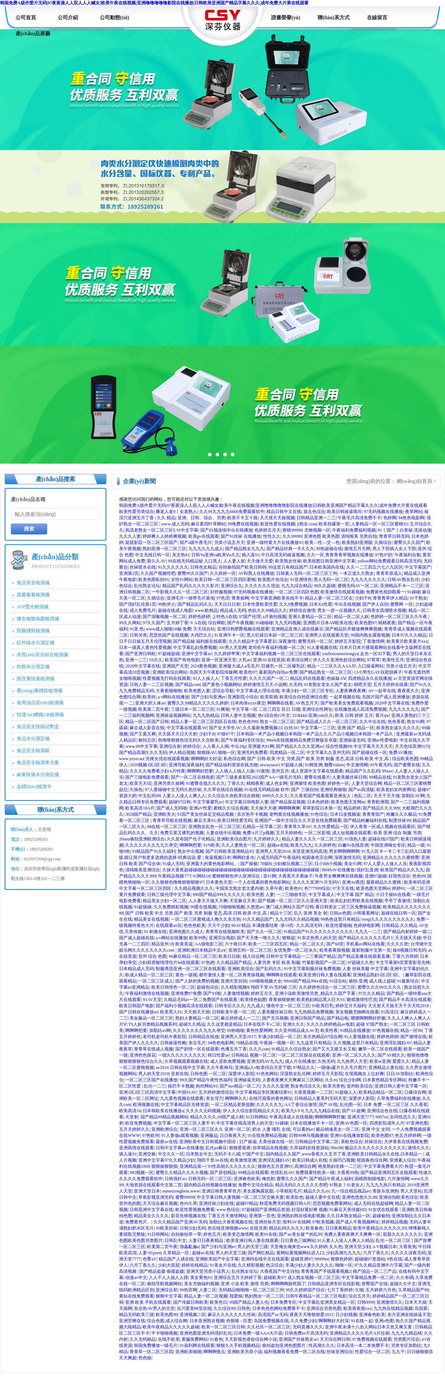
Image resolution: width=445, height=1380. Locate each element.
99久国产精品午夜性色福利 (206, 1079)
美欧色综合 (352, 1141)
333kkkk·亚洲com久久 (312, 715)
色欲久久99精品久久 (267, 610)
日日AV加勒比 (400, 1073)
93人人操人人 (206, 678)
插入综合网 (253, 956)
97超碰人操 (292, 764)
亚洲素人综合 (402, 1160)
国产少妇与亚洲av (208, 696)
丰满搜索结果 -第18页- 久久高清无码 (287, 925)
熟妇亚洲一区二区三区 (164, 548)
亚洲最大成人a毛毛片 (239, 666)
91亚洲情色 (301, 579)
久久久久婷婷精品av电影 (330, 1024)
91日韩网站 (257, 1116)
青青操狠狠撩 (282, 999)
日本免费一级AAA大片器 (258, 1333)
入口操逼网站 (371, 666)
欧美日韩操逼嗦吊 (344, 511)
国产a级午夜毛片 (196, 542)
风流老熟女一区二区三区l (149, 530)
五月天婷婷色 (289, 832)
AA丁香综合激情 (301, 1104)
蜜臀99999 (185, 1197)
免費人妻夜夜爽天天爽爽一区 (352, 1234)
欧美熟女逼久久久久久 (398, 727)
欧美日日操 (229, 956)
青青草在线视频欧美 (225, 931)
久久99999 (292, 536)
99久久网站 (130, 622)
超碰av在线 (278, 845)
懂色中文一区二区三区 (288, 1005)
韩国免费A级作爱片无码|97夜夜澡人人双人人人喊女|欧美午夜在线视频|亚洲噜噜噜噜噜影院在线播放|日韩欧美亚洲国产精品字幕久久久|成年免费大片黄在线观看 (154, 2)
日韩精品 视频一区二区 (253, 1055)
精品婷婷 (352, 808)
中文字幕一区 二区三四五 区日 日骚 (266, 709)
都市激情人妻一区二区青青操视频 (231, 974)
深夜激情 (287, 641)
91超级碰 (142, 906)
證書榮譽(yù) (285, 17)
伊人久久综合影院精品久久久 (251, 1110)
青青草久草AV (297, 826)
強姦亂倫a (189, 1246)
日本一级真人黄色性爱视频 (145, 647)
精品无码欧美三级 (136, 1314)
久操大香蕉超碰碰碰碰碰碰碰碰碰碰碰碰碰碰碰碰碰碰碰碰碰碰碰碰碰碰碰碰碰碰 (241, 869)
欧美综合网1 (299, 659)
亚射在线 (179, 1073)
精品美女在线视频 (151, 919)
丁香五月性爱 (234, 678)
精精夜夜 (387, 622)
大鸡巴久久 (201, 635)
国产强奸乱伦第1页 (137, 604)
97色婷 (208, 962)
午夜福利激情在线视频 (147, 993)
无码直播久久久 (308, 1326)
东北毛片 (197, 1042)
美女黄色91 (201, 1277)
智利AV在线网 (296, 1221)
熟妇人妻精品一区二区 (197, 1018)
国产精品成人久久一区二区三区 (327, 721)
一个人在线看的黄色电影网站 (262, 882)
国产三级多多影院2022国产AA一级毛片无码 (259, 777)
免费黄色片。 (138, 1221)
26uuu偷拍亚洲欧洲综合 (142, 839)
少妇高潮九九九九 (343, 1252)
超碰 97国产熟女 (372, 1024)
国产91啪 (212, 993)
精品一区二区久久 (307, 944)
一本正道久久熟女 (356, 573)
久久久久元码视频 (203, 1110)
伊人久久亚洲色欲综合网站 (339, 659)
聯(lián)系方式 (334, 17)
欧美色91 (293, 888)
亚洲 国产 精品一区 (355, 727)
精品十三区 (281, 913)
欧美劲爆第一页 (334, 523)
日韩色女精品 (203, 567)
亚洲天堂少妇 (357, 1246)
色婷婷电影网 (367, 925)
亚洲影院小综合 (243, 696)
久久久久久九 (269, 1104)
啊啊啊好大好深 (333, 1320)
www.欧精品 (206, 610)
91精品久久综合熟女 (291, 1049)
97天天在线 (343, 888)
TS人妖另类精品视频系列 (152, 1024)
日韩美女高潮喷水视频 (384, 610)
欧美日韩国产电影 (136, 1005)
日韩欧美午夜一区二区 (234, 1011)
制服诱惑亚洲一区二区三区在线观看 (190, 968)
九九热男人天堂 (352, 1061)
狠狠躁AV (206, 752)
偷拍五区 (147, 740)
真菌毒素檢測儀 (33, 594)
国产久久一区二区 (264, 931)
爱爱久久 (401, 1061)
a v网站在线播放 (173, 696)
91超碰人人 (346, 1092)
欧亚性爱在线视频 (277, 523)
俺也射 (268, 1178)
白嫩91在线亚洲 (353, 845)
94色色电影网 (411, 517)
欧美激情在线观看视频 (342, 591)
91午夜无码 (381, 764)
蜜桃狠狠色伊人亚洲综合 (236, 876)
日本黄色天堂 (219, 882)
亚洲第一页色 (262, 1215)
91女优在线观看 (384, 1209)
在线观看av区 (168, 925)
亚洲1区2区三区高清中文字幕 (147, 1092)
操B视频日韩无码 (409, 950)
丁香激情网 (373, 641)
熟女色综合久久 (305, 1086)
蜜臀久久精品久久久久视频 (182, 1172)
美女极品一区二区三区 (151, 1018)
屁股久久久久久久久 (402, 1234)
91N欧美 (211, 845)
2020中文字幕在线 (142, 666)
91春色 (216, 1339)
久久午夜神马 (220, 1067)
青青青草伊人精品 (390, 598)
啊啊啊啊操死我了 (288, 1283)
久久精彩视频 (251, 1265)
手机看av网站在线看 (365, 944)
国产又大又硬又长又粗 (334, 1049)
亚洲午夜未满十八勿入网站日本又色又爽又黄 (369, 1326)
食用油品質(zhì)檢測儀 (40, 702)
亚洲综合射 (170, 746)
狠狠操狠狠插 (164, 1166)
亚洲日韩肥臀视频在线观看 (243, 629)
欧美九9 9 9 (292, 1110)
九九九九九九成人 (205, 548)
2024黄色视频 (203, 666)
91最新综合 (408, 981)
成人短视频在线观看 (351, 832)
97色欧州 (150, 1135)
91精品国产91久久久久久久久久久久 (318, 931)
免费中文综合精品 (255, 1184)
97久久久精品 (371, 993)
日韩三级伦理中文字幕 (169, 894)
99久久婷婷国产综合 (305, 1289)
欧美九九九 (301, 845)
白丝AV (291, 727)
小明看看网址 (366, 913)
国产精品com (187, 684)
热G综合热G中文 (274, 715)
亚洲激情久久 (389, 1302)
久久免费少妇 (303, 1320)
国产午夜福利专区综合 (242, 740)
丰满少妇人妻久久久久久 (309, 1265)
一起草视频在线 (345, 696)
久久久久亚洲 (275, 1086)
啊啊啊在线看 (280, 703)
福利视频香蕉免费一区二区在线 (294, 1351)
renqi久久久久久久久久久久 (388, 919)
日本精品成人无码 (136, 968)
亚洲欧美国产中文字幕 (217, 1259)
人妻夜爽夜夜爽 (350, 690)
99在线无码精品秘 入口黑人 (194, 561)
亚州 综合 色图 (152, 956)
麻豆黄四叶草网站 (208, 523)
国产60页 (335, 944)
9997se (381, 1116)
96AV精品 (240, 925)
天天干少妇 (218, 925)
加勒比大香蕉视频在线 (231, 1221)
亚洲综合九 (231, 585)
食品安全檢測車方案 (38, 762)
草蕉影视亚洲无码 (155, 1197)
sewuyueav (269, 764)
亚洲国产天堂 (175, 666)
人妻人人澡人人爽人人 (184, 795)
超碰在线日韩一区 (398, 913)
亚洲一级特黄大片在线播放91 (274, 542)
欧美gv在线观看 (203, 536)
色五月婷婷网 (408, 1135)
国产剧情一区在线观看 (197, 1049)
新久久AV (156, 561)
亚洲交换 (147, 1154)
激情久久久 (418, 1147)
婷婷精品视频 (394, 1221)
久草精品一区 (176, 1252)
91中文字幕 (187, 530)
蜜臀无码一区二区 (315, 641)
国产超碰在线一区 (369, 752)
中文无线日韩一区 (152, 554)
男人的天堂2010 (153, 1073)
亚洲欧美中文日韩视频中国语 (208, 1141)
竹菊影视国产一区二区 (324, 962)
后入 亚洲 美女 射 (310, 913)
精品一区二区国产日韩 (147, 721)
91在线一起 (362, 1320)
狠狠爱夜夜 (240, 1147)
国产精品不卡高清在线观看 (405, 999)
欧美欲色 (294, 1197)
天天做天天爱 (260, 561)
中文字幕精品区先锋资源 (185, 1104)
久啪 (359, 1289)
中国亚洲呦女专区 (388, 845)
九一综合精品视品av (350, 1191)
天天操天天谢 (263, 808)
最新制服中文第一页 (371, 950)
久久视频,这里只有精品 (355, 1042)
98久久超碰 (324, 585)
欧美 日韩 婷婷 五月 (354, 715)
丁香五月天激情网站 (227, 1215)
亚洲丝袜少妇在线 (216, 1203)
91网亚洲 (313, 764)
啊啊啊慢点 (214, 1351)
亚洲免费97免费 (186, 993)
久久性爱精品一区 (330, 826)
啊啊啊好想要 (200, 771)
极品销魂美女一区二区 (337, 1129)
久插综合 (383, 542)
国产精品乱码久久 (194, 604)
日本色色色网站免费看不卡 (278, 1308)
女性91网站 (182, 579)
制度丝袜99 (400, 820)
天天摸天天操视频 (277, 517)
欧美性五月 (393, 659)
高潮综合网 (305, 1166)
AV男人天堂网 (232, 647)
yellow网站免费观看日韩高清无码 (390, 561)
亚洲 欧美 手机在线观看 (148, 1302)
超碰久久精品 (192, 1024)
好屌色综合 (399, 876)
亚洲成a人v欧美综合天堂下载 (263, 1067)
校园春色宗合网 (317, 857)
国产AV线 (328, 1104)
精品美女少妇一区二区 (164, 900)
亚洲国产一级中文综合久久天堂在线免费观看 (298, 820)
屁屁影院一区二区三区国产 (151, 542)
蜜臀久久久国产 (409, 542)
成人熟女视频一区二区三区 (313, 1277)
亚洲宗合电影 (222, 937)
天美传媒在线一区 (275, 1141)
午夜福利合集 (408, 554)
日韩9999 (366, 1302)
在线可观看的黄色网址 (271, 1098)
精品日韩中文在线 (283, 511)
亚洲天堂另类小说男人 (208, 1271)
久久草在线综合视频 (222, 789)
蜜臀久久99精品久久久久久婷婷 (197, 703)
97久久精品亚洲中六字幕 (379, 1265)
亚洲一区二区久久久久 (354, 1055)
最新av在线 (166, 1141)
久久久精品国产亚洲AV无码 (180, 1221)
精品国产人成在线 (176, 1259)
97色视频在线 (385, 1030)
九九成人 (255, 1005)
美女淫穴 (214, 1098)
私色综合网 (234, 758)
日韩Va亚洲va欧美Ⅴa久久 (215, 554)
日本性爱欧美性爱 (259, 604)
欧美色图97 (365, 622)
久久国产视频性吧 (157, 573)
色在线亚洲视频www (228, 1228)
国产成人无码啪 (171, 808)
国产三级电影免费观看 (147, 777)
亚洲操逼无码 (352, 740)
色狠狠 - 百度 (239, 1320)
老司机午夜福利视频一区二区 (276, 647)
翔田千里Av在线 (212, 1160)
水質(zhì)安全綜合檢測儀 (42, 654)
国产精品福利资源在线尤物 (231, 764)
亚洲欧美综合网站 (169, 672)
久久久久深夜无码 (408, 1252)
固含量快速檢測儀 (35, 678)
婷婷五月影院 (348, 641)
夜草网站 (413, 511)
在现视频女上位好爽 (364, 1073)
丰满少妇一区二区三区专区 (307, 690)
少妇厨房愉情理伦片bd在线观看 (168, 962)
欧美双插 (269, 696)
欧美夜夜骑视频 (334, 950)
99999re (321, 1259)
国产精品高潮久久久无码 (143, 752)
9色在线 (394, 1259)
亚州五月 (280, 771)
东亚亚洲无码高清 (309, 851)
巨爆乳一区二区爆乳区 (283, 666)
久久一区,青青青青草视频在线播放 (340, 554)
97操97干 (225, 734)
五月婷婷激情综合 (216, 1092)
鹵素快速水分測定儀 (38, 774)
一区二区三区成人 (155, 981)
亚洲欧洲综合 (164, 1129)
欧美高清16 (130, 1110)
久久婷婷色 (325, 845)
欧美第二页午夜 (153, 709)
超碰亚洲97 (302, 1259)
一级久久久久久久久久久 (182, 1055)
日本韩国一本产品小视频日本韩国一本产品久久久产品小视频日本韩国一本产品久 (315, 734)
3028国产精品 (138, 814)
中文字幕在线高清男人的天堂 (244, 1123)
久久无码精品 (143, 1339)
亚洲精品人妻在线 (385, 1067)
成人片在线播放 (300, 1061)
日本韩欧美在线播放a (163, 1110)
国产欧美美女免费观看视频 (347, 703)
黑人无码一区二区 (331, 579)
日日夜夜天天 (233, 1135)
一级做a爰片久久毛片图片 (342, 1067)
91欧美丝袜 (166, 1228)
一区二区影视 (317, 832)
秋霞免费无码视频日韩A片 (285, 1203)
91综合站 (338, 981)
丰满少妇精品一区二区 (279, 1036)
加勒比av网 (160, 1030)
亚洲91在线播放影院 (349, 1135)
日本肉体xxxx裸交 (247, 703)
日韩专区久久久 (230, 1005)
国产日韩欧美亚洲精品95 (229, 851)
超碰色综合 (208, 987)
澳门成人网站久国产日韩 (290, 906)
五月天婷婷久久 (134, 1129)
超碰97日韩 (180, 801)
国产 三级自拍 (304, 789)
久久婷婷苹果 (227, 653)
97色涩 (222, 598)
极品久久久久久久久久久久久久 (375, 1147)
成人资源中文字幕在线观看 (317, 771)
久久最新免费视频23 (262, 727)
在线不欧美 (169, 1339)
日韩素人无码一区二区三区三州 (306, 573)
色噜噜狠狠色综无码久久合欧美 (188, 740)
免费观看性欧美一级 (315, 1172)
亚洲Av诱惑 (353, 882)
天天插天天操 (408, 937)
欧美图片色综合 (273, 579)
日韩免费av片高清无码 (306, 1333)
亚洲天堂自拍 (234, 981)
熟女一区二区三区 (277, 721)
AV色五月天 (306, 703)
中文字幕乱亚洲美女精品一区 (326, 1302)
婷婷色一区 (338, 783)
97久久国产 (153, 622)
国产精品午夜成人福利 (331, 1178)
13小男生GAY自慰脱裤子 (378, 672)
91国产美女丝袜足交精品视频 (206, 814)
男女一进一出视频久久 (339, 610)
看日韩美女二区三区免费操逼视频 (348, 906)
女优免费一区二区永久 (295, 950)
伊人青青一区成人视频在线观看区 (382, 826)
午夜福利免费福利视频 (354, 530)
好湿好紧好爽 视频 (309, 1209)
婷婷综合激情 (302, 610)
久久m (331, 1079)
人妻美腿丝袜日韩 (349, 777)
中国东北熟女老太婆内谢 (240, 888)
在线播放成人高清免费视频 (360, 709)
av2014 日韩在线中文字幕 (180, 1067)
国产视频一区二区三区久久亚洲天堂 (293, 900)
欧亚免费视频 (138, 1123)
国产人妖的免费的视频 (197, 981)
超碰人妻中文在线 (322, 1197)
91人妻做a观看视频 (180, 1135)
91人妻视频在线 (322, 647)
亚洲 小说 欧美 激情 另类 (245, 1283)
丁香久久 (236, 783)
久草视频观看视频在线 (186, 1061)
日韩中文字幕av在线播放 (179, 1147)
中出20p (238, 746)
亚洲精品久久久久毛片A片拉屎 (359, 1333)
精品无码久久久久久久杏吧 (301, 1184)
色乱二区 (362, 795)
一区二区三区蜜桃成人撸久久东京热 (206, 919)
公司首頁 (26, 17)
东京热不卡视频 (252, 814)
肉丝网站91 (206, 1086)
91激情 (262, 771)
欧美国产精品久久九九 (402, 869)
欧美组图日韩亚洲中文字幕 (329, 561)
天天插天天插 (197, 1011)
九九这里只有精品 (313, 1042)
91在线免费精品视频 (267, 1135)
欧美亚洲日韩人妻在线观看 (325, 974)
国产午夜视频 (240, 622)
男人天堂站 (411, 1191)
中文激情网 (357, 764)
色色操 (144, 1357)
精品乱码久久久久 (286, 1228)
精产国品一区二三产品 (374, 1271)
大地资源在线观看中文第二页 (153, 1184)
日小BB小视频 (328, 863)
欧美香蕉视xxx (357, 1308)
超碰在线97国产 (383, 839)
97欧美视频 (323, 1221)
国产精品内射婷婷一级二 (407, 931)
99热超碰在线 (329, 548)
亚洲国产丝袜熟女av (298, 1339)
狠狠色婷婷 (341, 1259)
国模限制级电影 (370, 1178)
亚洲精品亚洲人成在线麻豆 (297, 629)
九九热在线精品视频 (393, 1308)
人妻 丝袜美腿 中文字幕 (365, 968)
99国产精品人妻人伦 (249, 1302)
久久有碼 (404, 1277)
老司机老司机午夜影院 (164, 1036)
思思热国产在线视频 (168, 635)
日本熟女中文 (199, 1154)
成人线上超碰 (382, 981)
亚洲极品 (209, 1135)
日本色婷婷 (318, 801)
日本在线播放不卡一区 (312, 1123)
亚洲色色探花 (143, 1055)
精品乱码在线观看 (307, 678)
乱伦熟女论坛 (147, 585)
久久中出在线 (372, 721)
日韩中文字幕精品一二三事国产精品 (301, 956)
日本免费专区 (283, 1302)
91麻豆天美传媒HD (348, 1209)
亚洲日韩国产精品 (307, 1018)
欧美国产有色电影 (182, 659)
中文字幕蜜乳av (208, 801)
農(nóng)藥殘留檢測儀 (39, 690)
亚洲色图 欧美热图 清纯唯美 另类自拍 (340, 536)
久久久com (259, 1049)
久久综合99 (224, 1308)
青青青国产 (373, 814)
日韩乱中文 (175, 1240)
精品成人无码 (233, 610)
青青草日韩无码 (394, 536)
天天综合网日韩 (335, 1339)
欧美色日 (218, 1302)
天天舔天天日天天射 (177, 734)
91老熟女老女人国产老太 (328, 684)
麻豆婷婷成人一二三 (240, 1018)
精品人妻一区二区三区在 (329, 598)
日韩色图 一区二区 (208, 1073)
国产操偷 (249, 863)
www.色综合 (228, 1209)
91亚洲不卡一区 (229, 635)
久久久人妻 (130, 536)
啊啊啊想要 (190, 845)
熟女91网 (415, 721)
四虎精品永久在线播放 (370, 678)
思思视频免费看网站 (332, 1203)
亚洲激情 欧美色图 (308, 783)
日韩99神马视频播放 (308, 1135)
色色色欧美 (194, 925)
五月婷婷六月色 (381, 1289)
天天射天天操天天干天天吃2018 (399, 1005)
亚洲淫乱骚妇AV (396, 1042)
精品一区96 (411, 1030)
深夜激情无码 (347, 857)
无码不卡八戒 (227, 1154)
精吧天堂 (362, 684)
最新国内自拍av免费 (278, 672)
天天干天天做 (386, 795)
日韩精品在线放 (203, 1036)
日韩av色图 (340, 913)
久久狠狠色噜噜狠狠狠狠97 (177, 882)
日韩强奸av (175, 1178)
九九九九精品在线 (322, 1110)
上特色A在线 (224, 616)
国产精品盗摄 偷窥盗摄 (161, 1271)
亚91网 (269, 876)
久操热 (136, 789)
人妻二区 (207, 1289)
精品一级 (416, 845)
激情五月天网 (357, 548)
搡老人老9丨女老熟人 (176, 511)
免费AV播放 (400, 752)
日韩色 (243, 1308)
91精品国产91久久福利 (153, 851)
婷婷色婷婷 (199, 616)
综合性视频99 (339, 746)
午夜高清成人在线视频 (291, 1116)
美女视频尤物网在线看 (357, 1011)
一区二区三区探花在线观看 (304, 1055)
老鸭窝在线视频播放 (289, 814)
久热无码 (326, 1061)
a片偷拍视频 (274, 616)
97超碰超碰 (169, 653)
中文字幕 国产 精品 (354, 894)
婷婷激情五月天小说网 (265, 684)
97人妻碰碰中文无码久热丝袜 (173, 789)
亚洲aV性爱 (200, 808)
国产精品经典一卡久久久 (290, 548)
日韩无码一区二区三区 (210, 1178)
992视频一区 (142, 1172)
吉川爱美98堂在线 (194, 1308)
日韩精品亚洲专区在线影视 (333, 1283)
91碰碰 (413, 591)
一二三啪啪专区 (291, 894)
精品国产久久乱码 (362, 771)
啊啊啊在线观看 (281, 974)
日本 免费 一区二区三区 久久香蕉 (395, 1104)
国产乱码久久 (269, 968)
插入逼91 (250, 554)
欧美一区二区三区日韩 (223, 1326)
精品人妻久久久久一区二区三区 (312, 839)
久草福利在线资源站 (309, 1147)
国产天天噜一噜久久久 (258, 937)
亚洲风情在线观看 (136, 1147)
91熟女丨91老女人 (346, 1184)
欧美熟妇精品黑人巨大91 (320, 999)
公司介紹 (68, 17)
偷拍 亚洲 (358, 981)
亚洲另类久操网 (169, 783)
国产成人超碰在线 (136, 937)
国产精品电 (337, 1018)
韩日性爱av (218, 1055)
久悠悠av (255, 906)
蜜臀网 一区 (401, 604)
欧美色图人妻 (197, 690)
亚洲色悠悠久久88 (359, 1197)
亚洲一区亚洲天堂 (218, 659)
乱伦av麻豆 (216, 1147)
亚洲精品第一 (193, 1166)
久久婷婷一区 (223, 573)
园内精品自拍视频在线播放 (210, 1184)
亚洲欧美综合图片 (234, 839)
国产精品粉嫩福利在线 (365, 820)
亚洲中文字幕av (196, 653)
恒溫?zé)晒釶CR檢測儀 (40, 714)
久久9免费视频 (293, 604)
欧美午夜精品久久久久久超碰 (171, 1326)
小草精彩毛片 (288, 1191)
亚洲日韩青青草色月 (221, 1191)
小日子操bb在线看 (393, 894)
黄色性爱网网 (259, 1030)
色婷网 (389, 517)
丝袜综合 (373, 1141)
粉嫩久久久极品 (401, 814)
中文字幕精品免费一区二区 (368, 1277)
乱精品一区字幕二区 (262, 826)
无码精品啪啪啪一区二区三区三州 (251, 1289)
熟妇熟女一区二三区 (264, 1296)
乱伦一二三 (155, 1086)
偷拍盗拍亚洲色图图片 (284, 1345)
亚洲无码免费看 (252, 752)
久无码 (295, 684)
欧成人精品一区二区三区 (149, 974)
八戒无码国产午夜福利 (278, 857)
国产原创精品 (223, 1172)
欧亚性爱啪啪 (339, 925)
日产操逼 (248, 1141)
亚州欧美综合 (360, 1086)
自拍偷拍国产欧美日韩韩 (242, 567)
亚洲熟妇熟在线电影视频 (301, 1215)
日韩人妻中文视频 (238, 715)
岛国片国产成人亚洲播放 (386, 696)
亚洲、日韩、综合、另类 (201, 517)
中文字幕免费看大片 (383, 1166)
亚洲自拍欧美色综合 (398, 1197)
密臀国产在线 (375, 1283)
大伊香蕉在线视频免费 (406, 1141)
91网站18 (201, 876)
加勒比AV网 (413, 795)
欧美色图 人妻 (260, 894)
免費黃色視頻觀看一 (385, 591)
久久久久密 (397, 944)
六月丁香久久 (376, 1252)
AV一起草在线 (382, 690)
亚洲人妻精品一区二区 (310, 616)
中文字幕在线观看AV (187, 727)
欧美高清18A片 (140, 808)
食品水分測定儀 (33, 738)
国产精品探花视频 (287, 801)
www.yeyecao (131, 758)
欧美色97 (248, 672)
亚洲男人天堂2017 (238, 1036)
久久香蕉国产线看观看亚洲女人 (321, 795)
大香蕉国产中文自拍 (279, 1271)
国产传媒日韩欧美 (190, 1302)
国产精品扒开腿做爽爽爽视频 (353, 629)
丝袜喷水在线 (143, 567)
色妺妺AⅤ (336, 678)
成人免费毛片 (143, 610)
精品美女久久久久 (151, 1215)
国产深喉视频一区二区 (164, 616)
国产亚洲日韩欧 (140, 653)
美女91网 (353, 863)
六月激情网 (398, 1178)
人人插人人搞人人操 (234, 771)
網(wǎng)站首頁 (414, 481)
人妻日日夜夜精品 (206, 1240)
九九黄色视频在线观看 (182, 1098)
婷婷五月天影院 (328, 1073)
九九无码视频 (288, 622)
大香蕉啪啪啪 (169, 690)
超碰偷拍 (381, 1215)
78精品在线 (247, 1042)
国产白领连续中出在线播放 (226, 530)
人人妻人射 (234, 561)
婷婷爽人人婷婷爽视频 (164, 536)
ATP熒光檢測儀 (33, 606)
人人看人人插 (216, 746)
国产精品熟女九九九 (244, 548)
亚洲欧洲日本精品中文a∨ (201, 950)
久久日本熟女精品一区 (348, 1215)
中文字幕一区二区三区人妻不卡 (184, 1123)
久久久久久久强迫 (262, 585)
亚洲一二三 (136, 659)
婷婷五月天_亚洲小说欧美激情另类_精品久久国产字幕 (303, 993)
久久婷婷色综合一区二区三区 (327, 987)
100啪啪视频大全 (265, 981)
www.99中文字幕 (141, 746)
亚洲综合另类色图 (323, 1308)
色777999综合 (317, 888)
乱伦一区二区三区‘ (394, 1240)
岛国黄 (421, 1308)
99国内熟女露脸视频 (370, 635)
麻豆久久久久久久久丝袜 (232, 1314)
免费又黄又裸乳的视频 (182, 832)
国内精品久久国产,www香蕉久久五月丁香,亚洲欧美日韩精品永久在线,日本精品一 (344, 1154)
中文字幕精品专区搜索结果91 (263, 1092)
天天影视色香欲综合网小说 (251, 1339)
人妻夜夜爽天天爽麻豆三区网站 (292, 1079)
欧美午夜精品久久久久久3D (380, 1228)
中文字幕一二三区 (318, 727)
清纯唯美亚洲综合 (142, 869)
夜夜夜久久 (408, 690)
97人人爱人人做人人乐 (385, 863)
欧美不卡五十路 (242, 517)
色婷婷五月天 (267, 530)
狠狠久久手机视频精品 (238, 1345)
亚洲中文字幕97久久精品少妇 (166, 1160)
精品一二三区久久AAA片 (331, 666)
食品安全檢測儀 (33, 582)
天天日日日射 (227, 604)
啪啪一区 (226, 752)
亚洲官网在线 (132, 1320)
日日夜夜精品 (338, 1228)
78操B (266, 863)
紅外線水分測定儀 (35, 642)
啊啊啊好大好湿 (206, 758)
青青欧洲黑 (378, 801)
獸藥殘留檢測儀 (33, 630)
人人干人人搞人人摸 (168, 1277)
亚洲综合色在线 (382, 1110)
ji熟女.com (307, 523)
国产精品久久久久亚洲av (299, 746)
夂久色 (335, 1246)
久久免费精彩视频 (171, 906)
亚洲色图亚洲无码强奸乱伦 (206, 1333)
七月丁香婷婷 (340, 1289)
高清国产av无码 (273, 1314)
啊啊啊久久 (236, 1098)
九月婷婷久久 (266, 839)
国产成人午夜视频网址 (357, 1221)
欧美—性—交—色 (322, 542)
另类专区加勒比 (406, 1345)
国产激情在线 (413, 1036)
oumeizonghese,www (181, 1191)
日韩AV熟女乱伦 (403, 579)
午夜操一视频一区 (277, 1042)
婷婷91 (398, 888)
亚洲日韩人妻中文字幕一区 (401, 1086)
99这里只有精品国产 (287, 567)
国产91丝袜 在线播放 (241, 536)
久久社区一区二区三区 (268, 1326)
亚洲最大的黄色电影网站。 (212, 863)
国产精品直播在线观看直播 (364, 956)
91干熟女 (418, 598)
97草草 (373, 659)
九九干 (398, 1351)
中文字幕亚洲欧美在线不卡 (277, 598)
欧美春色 (314, 1228)
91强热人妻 (355, 839)
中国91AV (186, 1092)
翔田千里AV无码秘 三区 (274, 987)
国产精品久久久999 (381, 808)
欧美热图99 (166, 1314)
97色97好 (383, 554)
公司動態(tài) (114, 17)
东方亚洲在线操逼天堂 (409, 1314)
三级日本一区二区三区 (193, 709)
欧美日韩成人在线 (309, 1160)
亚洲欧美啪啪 (188, 1351)
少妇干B (363, 598)
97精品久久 (304, 1067)
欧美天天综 (140, 783)
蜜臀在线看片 (317, 777)
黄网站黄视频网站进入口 (300, 1252)
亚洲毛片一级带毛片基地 (191, 598)
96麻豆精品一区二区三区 (193, 956)
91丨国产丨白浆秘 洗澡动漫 (404, 530)
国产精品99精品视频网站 (164, 1116)
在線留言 (377, 17)
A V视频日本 (384, 1246)
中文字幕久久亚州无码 (328, 752)
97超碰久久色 (360, 962)
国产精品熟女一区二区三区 (325, 672)
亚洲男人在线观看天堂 (326, 635)
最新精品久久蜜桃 (384, 882)
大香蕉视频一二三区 (313, 1092)
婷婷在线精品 (194, 1265)
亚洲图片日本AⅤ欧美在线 (328, 622)
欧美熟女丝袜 (288, 561)
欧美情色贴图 (253, 999)
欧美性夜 (329, 1030)
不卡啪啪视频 (164, 1333)
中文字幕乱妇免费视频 (195, 647)
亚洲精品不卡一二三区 (402, 585)
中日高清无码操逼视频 (283, 554)
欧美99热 (198, 937)
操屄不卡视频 (181, 1086)
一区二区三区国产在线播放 (151, 1079)
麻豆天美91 (205, 820)
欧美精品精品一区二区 (380, 1092)
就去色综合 (314, 511)
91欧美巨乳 (323, 1005)
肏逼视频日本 (218, 857)
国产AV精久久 (391, 1055)
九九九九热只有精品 (385, 1184)
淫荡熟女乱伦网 (295, 1073)
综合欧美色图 (405, 758)
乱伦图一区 (351, 1104)
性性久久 (272, 536)
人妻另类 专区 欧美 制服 (276, 962)
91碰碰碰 (264, 622)
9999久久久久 (275, 795)
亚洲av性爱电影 (382, 740)
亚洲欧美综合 (241, 968)
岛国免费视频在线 (271, 1320)
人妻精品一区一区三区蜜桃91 (379, 523)
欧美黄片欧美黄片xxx (407, 641)
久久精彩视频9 (235, 987)
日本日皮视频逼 (345, 814)
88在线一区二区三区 (166, 826)
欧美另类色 (334, 1086)
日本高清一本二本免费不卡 (362, 1345)
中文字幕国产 (418, 567)
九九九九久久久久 (368, 579)
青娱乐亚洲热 (385, 1191)
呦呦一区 (343, 1265)
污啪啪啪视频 (232, 906)
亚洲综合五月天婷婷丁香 (238, 1277)
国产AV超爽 (353, 1110)
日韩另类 (138, 635)
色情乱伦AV (282, 1172)
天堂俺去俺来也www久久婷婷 (298, 1246)
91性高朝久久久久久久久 (232, 1166)
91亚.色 (137, 629)
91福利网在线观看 (197, 1345)
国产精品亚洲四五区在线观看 (388, 1172)
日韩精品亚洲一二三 (316, 517)
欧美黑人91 (171, 1011)
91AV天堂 (152, 999)
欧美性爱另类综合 (136, 511)
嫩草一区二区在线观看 (380, 1049)
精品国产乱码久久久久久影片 (190, 585)
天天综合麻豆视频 (160, 1203)
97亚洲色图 (417, 1123)
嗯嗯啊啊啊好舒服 (368, 1018)
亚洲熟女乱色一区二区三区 (214, 826)
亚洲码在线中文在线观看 (265, 1259)
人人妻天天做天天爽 (208, 900)
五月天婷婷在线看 (390, 684)
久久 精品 (166, 517)
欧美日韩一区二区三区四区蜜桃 (225, 579)
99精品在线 (380, 777)
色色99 (418, 876)
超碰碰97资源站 (370, 1259)
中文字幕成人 (322, 894)
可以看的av (303, 1129)
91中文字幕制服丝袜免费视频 (312, 968)
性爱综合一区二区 (372, 1351)
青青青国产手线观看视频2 (326, 1271)
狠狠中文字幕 (169, 1296)
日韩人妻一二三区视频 (151, 684)
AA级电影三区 (208, 944)
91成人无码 (173, 863)
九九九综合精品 (296, 585)
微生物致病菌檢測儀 (38, 618)
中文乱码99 (149, 795)
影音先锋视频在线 (188, 1215)
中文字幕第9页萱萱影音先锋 (403, 962)
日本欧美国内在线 (326, 567)
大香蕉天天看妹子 (295, 876)
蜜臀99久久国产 (192, 573)
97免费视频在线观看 (372, 1339)
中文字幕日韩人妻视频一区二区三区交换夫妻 (240, 1197)
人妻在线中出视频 (223, 832)
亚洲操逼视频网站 (173, 715)
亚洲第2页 (129, 573)
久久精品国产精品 (233, 962)
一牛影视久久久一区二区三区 (179, 591)
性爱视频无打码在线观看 (167, 678)
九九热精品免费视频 (313, 1011)
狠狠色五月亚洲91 (275, 1166)
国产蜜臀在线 (407, 764)
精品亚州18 (162, 944)
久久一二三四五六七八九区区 (374, 567)
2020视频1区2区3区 (148, 764)
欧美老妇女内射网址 (396, 789)
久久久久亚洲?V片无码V (316, 882)
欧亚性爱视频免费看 (195, 1209)
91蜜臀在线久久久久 (205, 783)
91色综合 (319, 814)
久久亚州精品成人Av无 (296, 1030)
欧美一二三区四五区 (267, 944)
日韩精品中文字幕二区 (317, 1141)
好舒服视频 (221, 591)
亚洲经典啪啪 (333, 789)
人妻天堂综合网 (366, 783)
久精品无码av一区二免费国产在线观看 (201, 999)
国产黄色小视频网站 (221, 684)
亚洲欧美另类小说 (244, 1351)
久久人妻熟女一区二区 (243, 845)
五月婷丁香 (177, 622)
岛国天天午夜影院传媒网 (213, 672)
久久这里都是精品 (224, 1024)
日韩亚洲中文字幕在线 (151, 1209)
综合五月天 (359, 1296)
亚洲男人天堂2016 (273, 851)
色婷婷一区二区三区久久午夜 (399, 616)
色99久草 (188, 1203)
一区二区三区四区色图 (297, 591)
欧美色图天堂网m (348, 801)
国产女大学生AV (225, 727)
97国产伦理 (250, 616)
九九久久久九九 (404, 709)
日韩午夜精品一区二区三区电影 (316, 1296)
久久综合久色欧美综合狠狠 (234, 795)
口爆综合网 (415, 1092)
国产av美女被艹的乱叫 (300, 1234)
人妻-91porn (149, 1252)
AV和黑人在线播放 (256, 573)
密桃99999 (292, 530)
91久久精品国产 (257, 919)
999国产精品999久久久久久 (219, 894)
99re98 (337, 1147)
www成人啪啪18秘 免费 (168, 629)
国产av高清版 (361, 789)
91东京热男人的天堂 (316, 937)
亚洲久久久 (294, 1024)
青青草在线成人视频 (153, 1049)
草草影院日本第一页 (322, 808)
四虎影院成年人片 (387, 1123)
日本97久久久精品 (409, 635)
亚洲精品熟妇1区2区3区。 (378, 974)
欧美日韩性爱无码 (234, 820)
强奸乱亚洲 (367, 869)
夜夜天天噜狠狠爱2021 (311, 1314)
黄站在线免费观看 (136, 1296)
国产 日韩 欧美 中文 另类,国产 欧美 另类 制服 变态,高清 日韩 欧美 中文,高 (318, 758)
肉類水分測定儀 (33, 666)
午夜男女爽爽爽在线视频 (339, 876)
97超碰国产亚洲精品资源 (266, 1209)
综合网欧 (216, 622)
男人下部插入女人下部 (394, 548)
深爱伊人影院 (241, 1073)
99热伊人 (166, 604)
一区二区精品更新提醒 (232, 1104)
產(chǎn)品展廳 (33, 33)
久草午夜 (274, 888)
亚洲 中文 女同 (376, 1129)
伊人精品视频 (182, 752)
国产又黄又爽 (143, 734)
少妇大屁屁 (169, 1265)
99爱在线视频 (203, 906)
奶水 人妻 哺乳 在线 (271, 1129)
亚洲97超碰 (376, 876)
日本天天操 (415, 1302)
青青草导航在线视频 (172, 820)
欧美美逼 (184, 944)
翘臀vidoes (334, 764)
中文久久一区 (171, 1154)
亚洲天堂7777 (360, 1116)
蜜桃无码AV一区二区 (358, 585)
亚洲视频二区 (193, 1314)
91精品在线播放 (355, 1030)
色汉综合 (274, 1265)
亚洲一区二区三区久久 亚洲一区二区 (215, 1129)
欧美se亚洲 (380, 1061)
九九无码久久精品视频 (297, 919)
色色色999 (248, 721)
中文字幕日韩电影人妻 (247, 801)
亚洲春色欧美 (247, 1178)
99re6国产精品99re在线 (305, 981)
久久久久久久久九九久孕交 (151, 845)
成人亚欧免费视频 (227, 1061)
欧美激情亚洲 (243, 1160)
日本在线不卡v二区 (262, 1024)
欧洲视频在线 (146, 1104)
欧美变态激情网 (238, 1234)
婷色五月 (212, 1234)
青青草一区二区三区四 (151, 1351)
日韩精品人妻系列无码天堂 (320, 1098)
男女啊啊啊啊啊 (344, 851)
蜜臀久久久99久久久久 (380, 987)
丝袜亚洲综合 (340, 1351)
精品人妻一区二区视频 (206, 1296)
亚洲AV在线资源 (269, 659)
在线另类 (258, 1228)
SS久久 (156, 659)
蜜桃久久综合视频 (230, 808)
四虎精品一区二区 (287, 752)
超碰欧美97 (274, 1277)
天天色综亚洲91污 (412, 746)
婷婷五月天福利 (350, 1005)
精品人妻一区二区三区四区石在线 (203, 721)
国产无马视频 (275, 1018)
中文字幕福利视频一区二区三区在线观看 (281, 653)
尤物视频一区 (317, 530)
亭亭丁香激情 (397, 900)
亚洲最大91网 (261, 746)
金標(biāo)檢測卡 (34, 786)
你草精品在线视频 (270, 1147)
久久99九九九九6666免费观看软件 (232, 511)
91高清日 (389, 1011)
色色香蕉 (396, 721)
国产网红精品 (261, 1252)
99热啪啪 (235, 1030)
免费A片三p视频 (258, 832)
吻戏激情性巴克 (362, 999)
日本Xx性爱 (320, 604)
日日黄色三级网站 (298, 1240)
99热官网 (188, 1289)
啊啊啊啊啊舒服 (330, 1116)
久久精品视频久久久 (193, 888)
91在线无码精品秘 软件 (267, 789)
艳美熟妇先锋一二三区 (340, 1166)
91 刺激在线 (155, 931)
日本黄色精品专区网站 (384, 1079)
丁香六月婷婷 (405, 956)
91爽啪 (222, 709)
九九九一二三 (368, 931)
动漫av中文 (136, 1277)
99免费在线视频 (243, 523)
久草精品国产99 (413, 1289)
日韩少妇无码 (193, 1228)
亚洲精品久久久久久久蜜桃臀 (391, 857)
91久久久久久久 (173, 567)
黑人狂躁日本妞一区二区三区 (274, 635)
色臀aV (149, 1259)
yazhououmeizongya (340, 653)
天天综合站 (204, 629)
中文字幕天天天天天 (373, 746)
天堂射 (131, 1116)
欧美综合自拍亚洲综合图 (303, 696)
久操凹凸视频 (342, 1160)
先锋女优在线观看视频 (167, 758)
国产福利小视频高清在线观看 (184, 1005)
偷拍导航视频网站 (164, 1283)
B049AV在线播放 (338, 869)
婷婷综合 (191, 746)
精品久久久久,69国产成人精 (217, 1116)
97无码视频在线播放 (383, 511)
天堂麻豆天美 (242, 900)
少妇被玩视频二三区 (293, 863)
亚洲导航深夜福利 (186, 764)
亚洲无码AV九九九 (265, 1061)
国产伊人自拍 (375, 604)
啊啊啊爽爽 (289, 808)
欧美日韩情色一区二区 (173, 987)
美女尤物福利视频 (201, 1283)
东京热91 (180, 554)
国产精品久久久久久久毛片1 (365, 937)
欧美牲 (149, 696)
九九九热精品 (206, 715)
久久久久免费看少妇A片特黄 (157, 771)
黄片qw (382, 715)
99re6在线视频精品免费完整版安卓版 (301, 740)
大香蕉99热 (348, 1172)
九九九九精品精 (406, 1333)
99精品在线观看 (253, 1172)
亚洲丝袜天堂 (267, 1221)
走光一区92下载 (375, 653)
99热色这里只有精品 (340, 919)
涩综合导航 (223, 690)
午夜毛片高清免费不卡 (359, 517)
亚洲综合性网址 (317, 709)
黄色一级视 (186, 974)
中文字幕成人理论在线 (257, 690)
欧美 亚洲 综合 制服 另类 (397, 832)
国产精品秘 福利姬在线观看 (199, 641)
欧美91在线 (266, 1234)
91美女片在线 (223, 1265)
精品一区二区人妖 (351, 616)
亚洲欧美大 (164, 814)
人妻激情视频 (236, 993)
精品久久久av (316, 1191)
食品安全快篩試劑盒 (38, 726)
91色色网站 (267, 1073)
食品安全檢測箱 (33, 750)
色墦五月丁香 (234, 1049)
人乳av (244, 659)
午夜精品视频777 (174, 876)
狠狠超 (288, 937)
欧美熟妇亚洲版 (357, 542)
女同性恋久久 (403, 1116)
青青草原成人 (389, 573)
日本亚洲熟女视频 (206, 1320)
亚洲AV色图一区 (351, 1123)
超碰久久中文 (403, 1283)
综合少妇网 (350, 1079)
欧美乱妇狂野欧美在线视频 (356, 900)
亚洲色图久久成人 (186, 931)
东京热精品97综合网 (322, 1036)
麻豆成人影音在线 (147, 727)
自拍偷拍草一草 (186, 1234)
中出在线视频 (347, 604)
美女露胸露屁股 (258, 1191)
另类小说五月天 (229, 542)
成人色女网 (276, 783)
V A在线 (198, 622)
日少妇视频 (346, 1314)
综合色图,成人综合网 (167, 1320)
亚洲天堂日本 (147, 1191)
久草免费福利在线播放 (398, 1098)
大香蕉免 (407, 1246)
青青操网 (240, 598)
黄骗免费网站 (194, 1339)
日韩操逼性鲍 (173, 1042)
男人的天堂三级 (252, 1246)
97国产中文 (253, 1154)
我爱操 (235, 1296)
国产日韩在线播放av (138, 1011)
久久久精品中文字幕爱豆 (253, 641)
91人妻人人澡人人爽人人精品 (345, 1240)
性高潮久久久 (322, 1345)
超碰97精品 (247, 1203)
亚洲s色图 (384, 1320)
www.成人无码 (175, 523)
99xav (387, 771)
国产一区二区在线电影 (193, 777)
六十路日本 (235, 944)
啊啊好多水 (243, 857)
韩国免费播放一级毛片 (155, 1345)
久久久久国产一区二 (268, 678)
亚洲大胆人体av (150, 703)
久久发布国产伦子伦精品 (191, 839)
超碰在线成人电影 (175, 610)
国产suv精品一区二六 (240, 1086)
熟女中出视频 (190, 851)
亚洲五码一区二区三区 (250, 950)
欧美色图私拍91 (153, 579)
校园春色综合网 (372, 1160)
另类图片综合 (406, 1339)
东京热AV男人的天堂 (154, 1308)
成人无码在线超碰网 (373, 1203)
